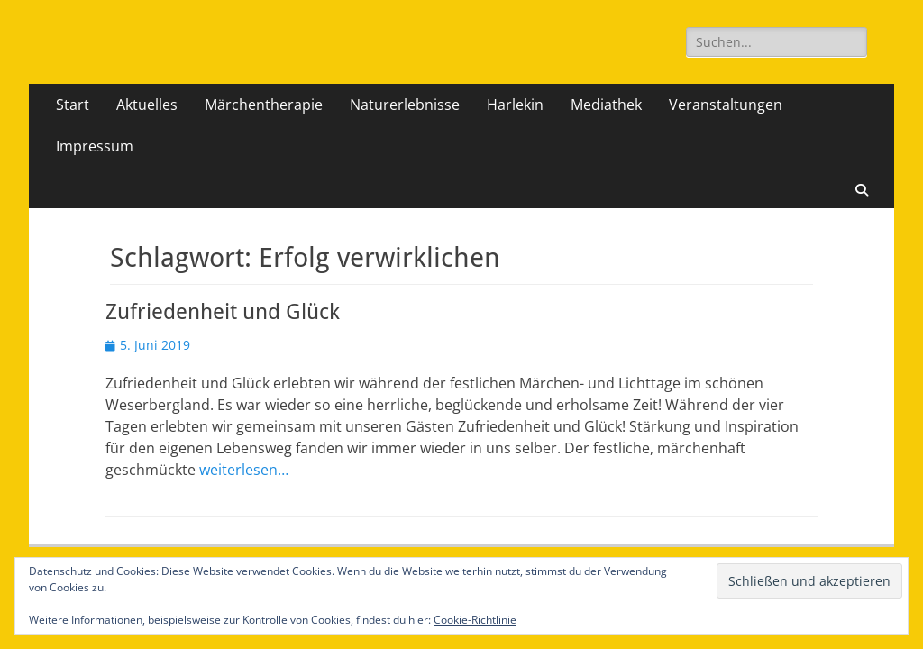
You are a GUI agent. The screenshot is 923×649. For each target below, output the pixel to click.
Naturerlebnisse (405, 104)
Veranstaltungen (725, 104)
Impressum (94, 146)
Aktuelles (147, 104)
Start (72, 104)
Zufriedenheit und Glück (222, 311)
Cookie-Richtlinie (475, 619)
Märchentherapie (264, 104)
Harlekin (515, 104)
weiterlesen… (243, 470)
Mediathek (606, 104)
